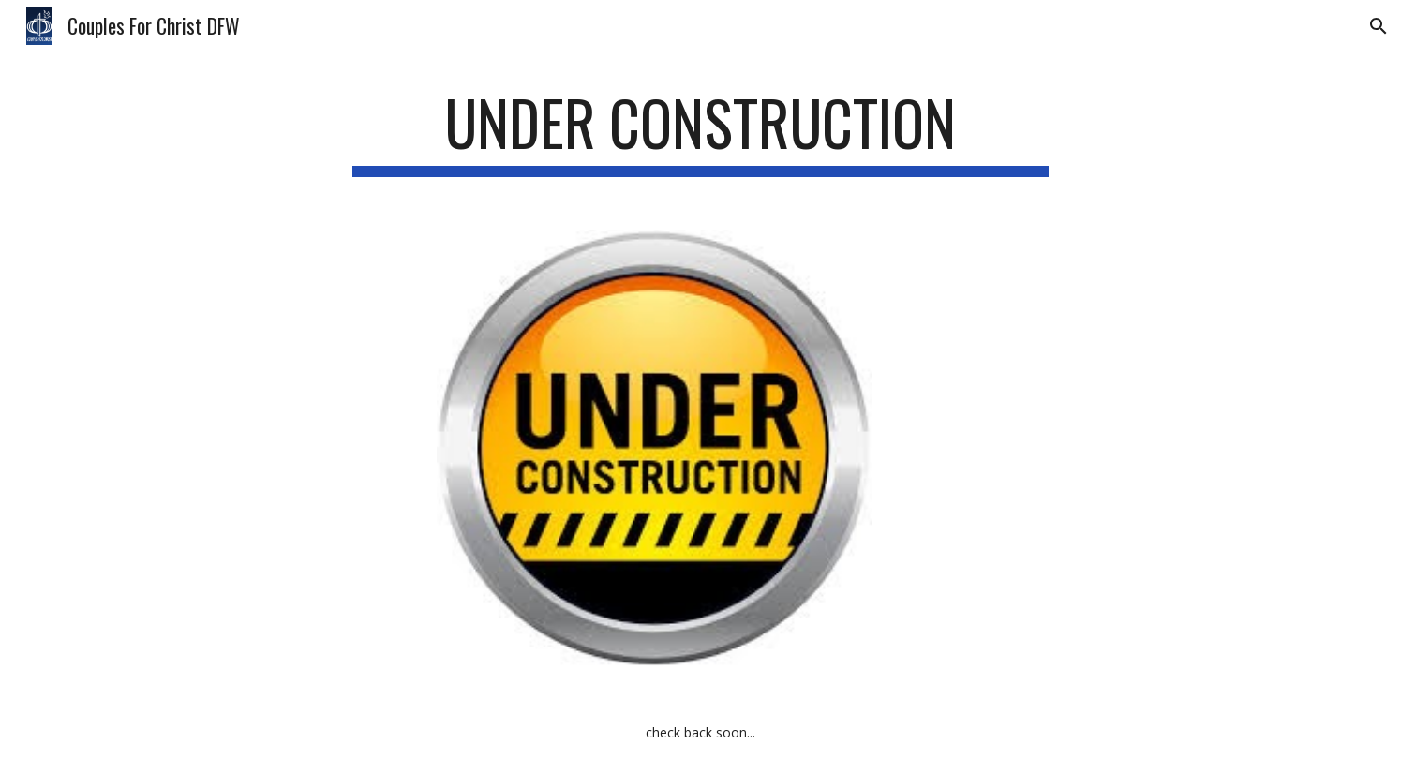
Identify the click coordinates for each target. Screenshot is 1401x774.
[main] (701, 132)
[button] (1378, 26)
